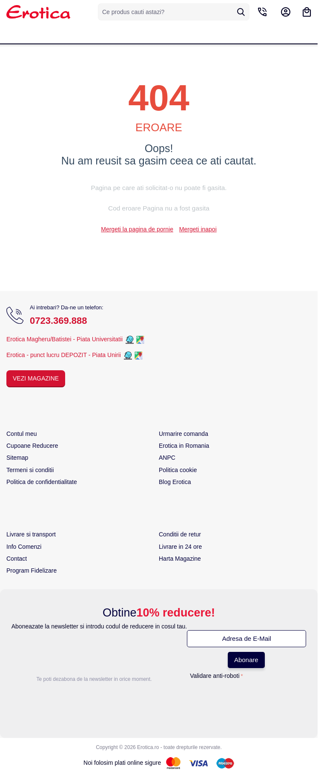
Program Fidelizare (31, 570)
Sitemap (17, 457)
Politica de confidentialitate (41, 481)
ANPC (167, 457)
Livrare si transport (31, 534)
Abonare (246, 659)
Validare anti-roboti (214, 675)
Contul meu (21, 433)
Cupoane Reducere (32, 445)
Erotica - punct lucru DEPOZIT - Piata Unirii (64, 355)
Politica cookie (178, 470)
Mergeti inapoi (198, 229)
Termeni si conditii (30, 470)
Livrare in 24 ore (180, 546)
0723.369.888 (58, 320)
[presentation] (216, 699)
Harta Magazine (180, 558)
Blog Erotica (175, 481)
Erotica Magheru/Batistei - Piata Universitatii (64, 339)
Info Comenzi (23, 546)
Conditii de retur (180, 534)
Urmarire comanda (183, 433)
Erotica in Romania (184, 445)
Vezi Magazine (36, 378)
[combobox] (173, 11)
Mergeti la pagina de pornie (137, 229)
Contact (16, 558)
